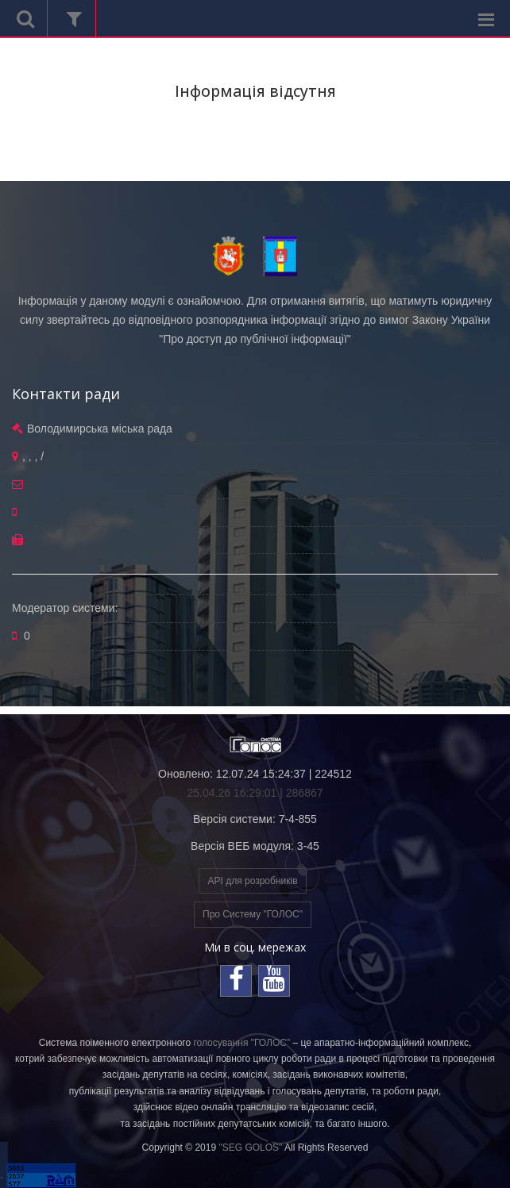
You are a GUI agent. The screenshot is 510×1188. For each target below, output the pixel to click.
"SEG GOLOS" (250, 1147)
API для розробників (252, 880)
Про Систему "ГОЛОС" (253, 914)
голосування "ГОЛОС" (241, 1042)
